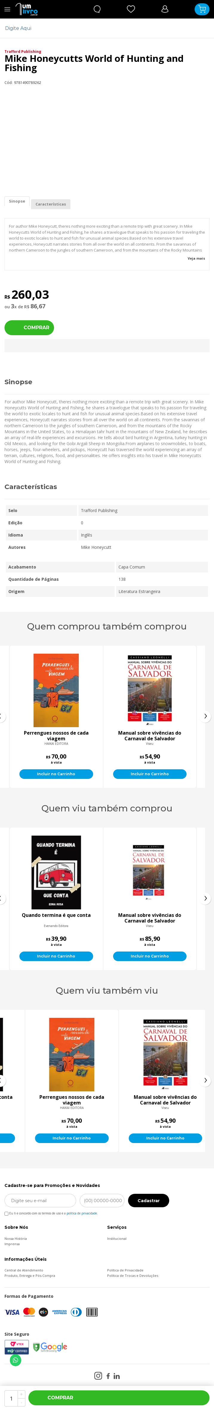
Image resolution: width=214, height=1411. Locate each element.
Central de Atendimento (23, 1270)
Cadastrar (149, 1200)
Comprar (36, 327)
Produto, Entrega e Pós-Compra (29, 1275)
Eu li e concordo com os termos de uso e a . (51, 1212)
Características (51, 204)
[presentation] (205, 717)
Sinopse (17, 201)
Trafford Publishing (22, 51)
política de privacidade (82, 1213)
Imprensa (12, 1244)
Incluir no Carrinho (86, 774)
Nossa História (15, 1238)
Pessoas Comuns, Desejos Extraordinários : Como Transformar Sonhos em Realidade (56, 918)
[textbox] (103, 28)
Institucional (117, 1238)
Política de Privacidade (125, 1270)
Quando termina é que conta (150, 915)
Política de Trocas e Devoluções (132, 1275)
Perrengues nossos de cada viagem (85, 735)
